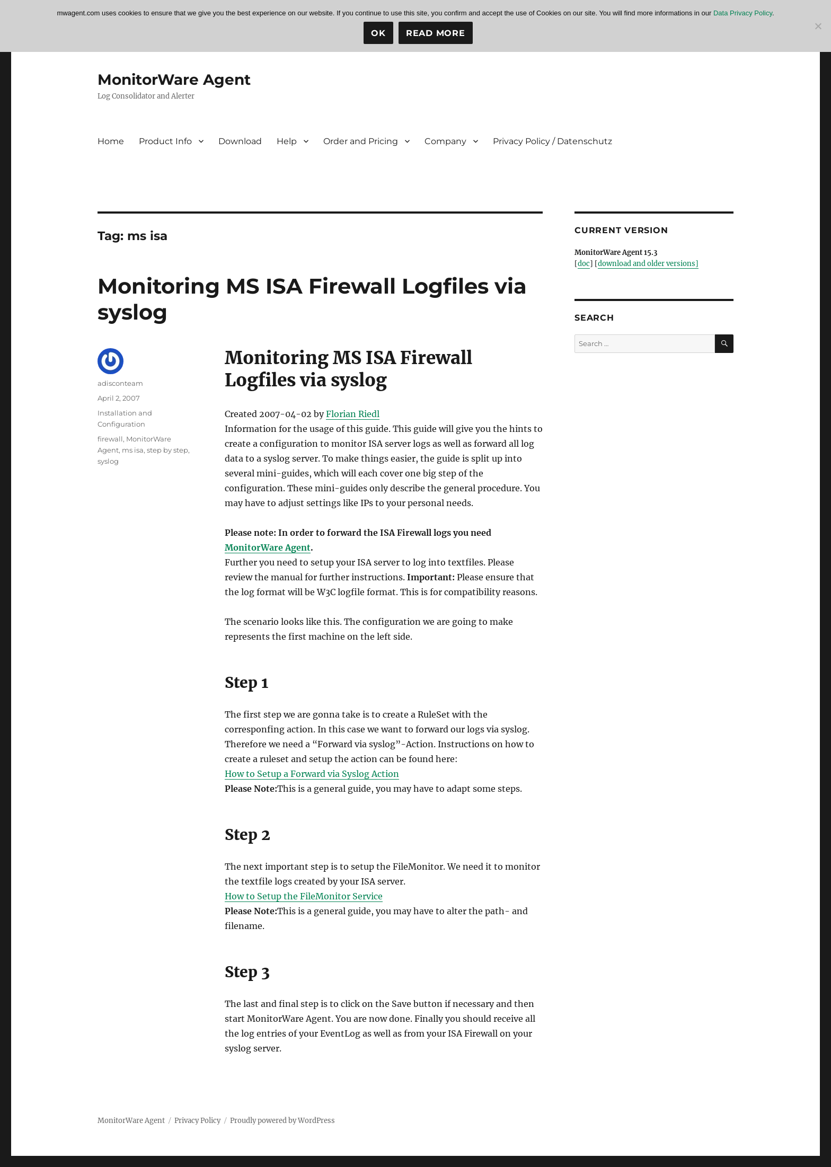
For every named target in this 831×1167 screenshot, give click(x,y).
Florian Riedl (352, 414)
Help (287, 141)
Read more (435, 33)
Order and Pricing (360, 141)
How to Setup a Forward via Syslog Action (312, 773)
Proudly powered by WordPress (282, 1120)
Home (111, 141)
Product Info (165, 141)
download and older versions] (648, 263)
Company (445, 141)
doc (584, 263)
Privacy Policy (197, 1120)
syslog (108, 461)
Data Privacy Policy (742, 13)
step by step (167, 450)
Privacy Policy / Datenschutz (552, 141)
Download (240, 141)
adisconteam (120, 383)
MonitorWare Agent (174, 79)
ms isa (133, 450)
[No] (817, 26)
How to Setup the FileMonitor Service (304, 896)
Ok (378, 33)
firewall (110, 439)
